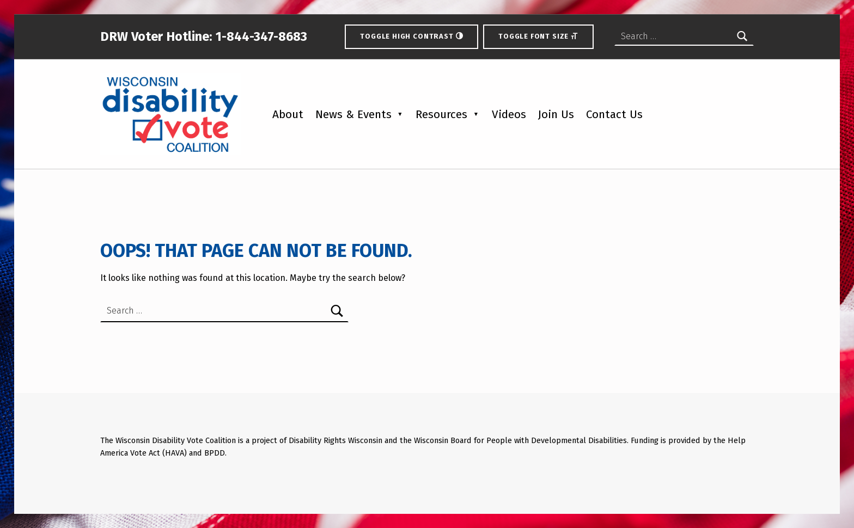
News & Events (353, 114)
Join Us (556, 114)
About (287, 114)
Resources (441, 114)
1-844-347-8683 (259, 36)
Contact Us (614, 114)
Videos (509, 114)
